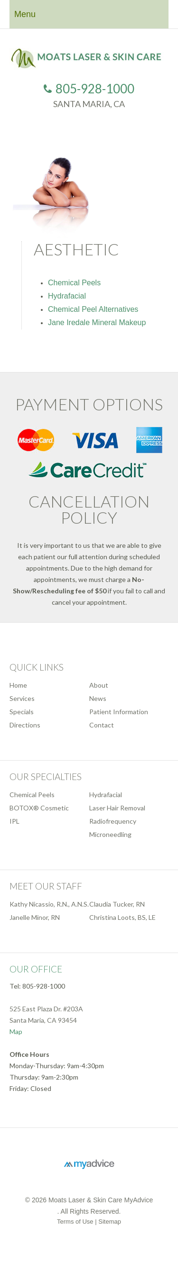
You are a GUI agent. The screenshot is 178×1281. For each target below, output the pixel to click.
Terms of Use (75, 1221)
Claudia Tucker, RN (117, 904)
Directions (24, 725)
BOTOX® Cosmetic (39, 808)
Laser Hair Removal (117, 808)
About (98, 685)
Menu (25, 14)
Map (15, 1031)
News (97, 698)
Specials (21, 712)
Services (22, 698)
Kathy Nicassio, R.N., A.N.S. (49, 904)
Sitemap (109, 1221)
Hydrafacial (67, 296)
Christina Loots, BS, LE (122, 917)
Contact (101, 725)
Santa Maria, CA (89, 104)
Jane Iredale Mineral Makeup (97, 322)
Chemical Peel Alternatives (93, 309)
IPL (14, 821)
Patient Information (118, 712)
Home (18, 685)
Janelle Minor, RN (34, 917)
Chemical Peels (74, 283)
